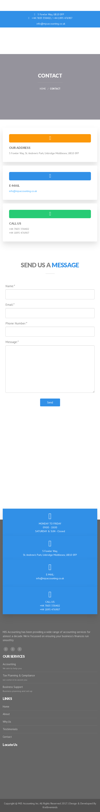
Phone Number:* (16, 323)
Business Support (13, 687)
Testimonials (10, 729)
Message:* (12, 342)
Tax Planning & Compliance (19, 675)
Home (43, 88)
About (6, 714)
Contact (7, 736)
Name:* (10, 286)
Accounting (9, 664)
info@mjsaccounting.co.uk (50, 23)
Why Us (7, 721)
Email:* (10, 305)
